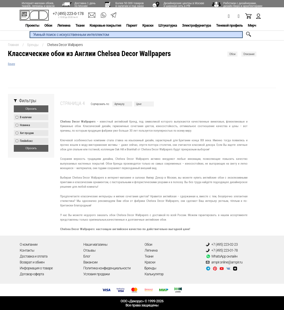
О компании (28, 244)
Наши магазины (95, 244)
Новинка (25, 125)
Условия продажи (96, 274)
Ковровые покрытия (105, 27)
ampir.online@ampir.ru (224, 262)
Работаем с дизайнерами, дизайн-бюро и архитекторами (242, 4)
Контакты (27, 250)
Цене (138, 104)
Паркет (131, 27)
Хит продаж (27, 133)
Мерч (252, 27)
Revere (11, 64)
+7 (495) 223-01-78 (222, 250)
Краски (147, 27)
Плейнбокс (26, 140)
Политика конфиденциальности (107, 268)
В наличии (26, 117)
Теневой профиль (229, 27)
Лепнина (63, 27)
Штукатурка (167, 27)
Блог (86, 256)
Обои (48, 27)
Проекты (32, 27)
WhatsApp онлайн (221, 256)
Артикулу (119, 104)
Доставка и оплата (33, 256)
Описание (248, 54)
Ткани (79, 27)
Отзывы (89, 250)
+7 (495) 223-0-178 (68, 15)
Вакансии (90, 262)
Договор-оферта (32, 274)
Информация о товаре (36, 268)
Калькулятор (154, 274)
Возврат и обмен (32, 262)
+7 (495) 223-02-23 (222, 244)
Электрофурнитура (196, 27)
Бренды (150, 268)
